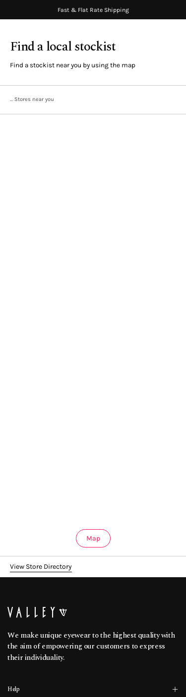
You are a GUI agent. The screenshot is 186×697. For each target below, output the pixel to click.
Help (93, 689)
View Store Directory (41, 566)
